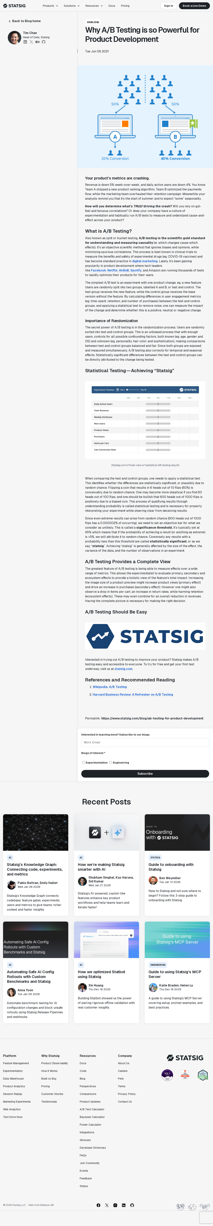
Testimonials (49, 1101)
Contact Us (125, 1101)
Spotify (135, 270)
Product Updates (90, 1101)
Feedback (86, 1178)
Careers (123, 1071)
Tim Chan (30, 33)
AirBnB (124, 270)
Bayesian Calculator (92, 1117)
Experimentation (13, 1071)
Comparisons (88, 1094)
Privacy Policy (127, 1094)
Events (84, 1170)
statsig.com (124, 669)
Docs (112, 5)
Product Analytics (14, 1086)
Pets (121, 1078)
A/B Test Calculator (92, 1109)
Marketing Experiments (17, 1101)
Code (83, 1071)
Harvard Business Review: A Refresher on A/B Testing (133, 695)
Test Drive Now (12, 1117)
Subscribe (145, 774)
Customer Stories (52, 1094)
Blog (82, 1078)
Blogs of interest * (93, 753)
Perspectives (88, 1086)
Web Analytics (12, 1109)
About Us (123, 1063)
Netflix (112, 270)
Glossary (85, 1140)
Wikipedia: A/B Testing (110, 687)
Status (84, 1186)
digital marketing (145, 261)
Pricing (125, 5)
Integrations (87, 1132)
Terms (121, 1086)
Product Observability (54, 1063)
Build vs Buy (49, 1078)
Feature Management (16, 1063)
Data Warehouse (13, 1078)
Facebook (98, 270)
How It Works (49, 1071)
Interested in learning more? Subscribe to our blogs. (115, 734)
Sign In (168, 5)
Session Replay (12, 1094)
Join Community (90, 1163)
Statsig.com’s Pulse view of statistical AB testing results (145, 465)
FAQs (83, 1155)
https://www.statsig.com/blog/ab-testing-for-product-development (152, 718)
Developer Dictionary (93, 1147)
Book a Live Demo (194, 5)
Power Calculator (90, 1124)
